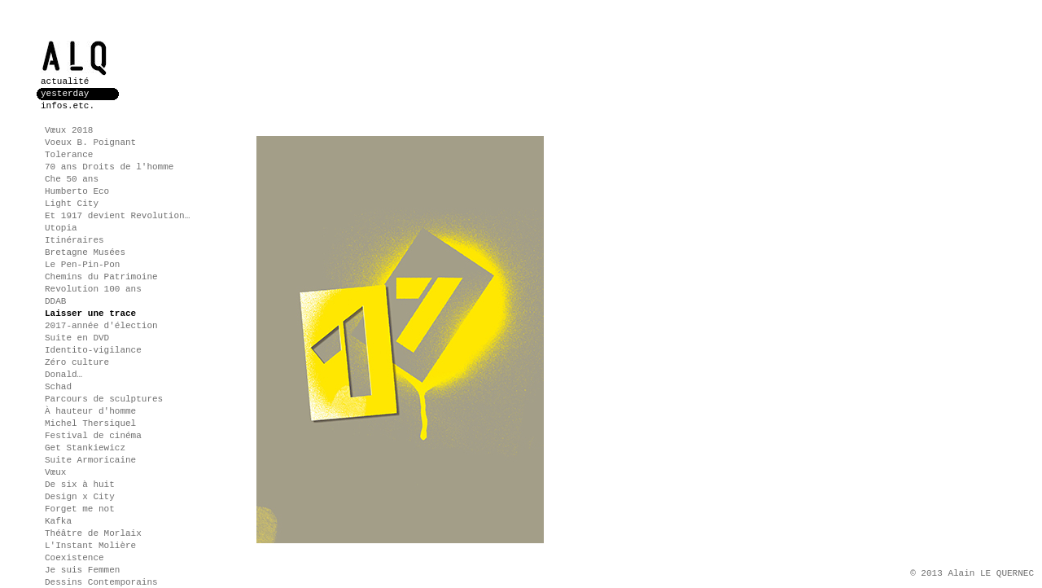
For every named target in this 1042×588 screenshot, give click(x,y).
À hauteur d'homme (90, 411)
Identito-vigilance (93, 350)
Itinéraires (74, 240)
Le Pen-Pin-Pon (82, 265)
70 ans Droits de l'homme (109, 167)
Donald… (63, 375)
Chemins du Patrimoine (101, 277)
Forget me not (80, 509)
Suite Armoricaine (90, 460)
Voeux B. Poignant (90, 142)
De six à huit (80, 484)
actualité (65, 81)
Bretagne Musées (85, 252)
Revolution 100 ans (93, 289)
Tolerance (69, 155)
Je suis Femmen (82, 570)
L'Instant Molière (90, 546)
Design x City (80, 497)
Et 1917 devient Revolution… (117, 216)
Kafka (58, 521)
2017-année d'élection (101, 326)
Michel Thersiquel (90, 423)
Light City (72, 203)
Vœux (55, 472)
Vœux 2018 (69, 130)
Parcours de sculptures (104, 399)
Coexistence (74, 558)
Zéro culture (77, 362)
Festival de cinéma (93, 436)
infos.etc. (67, 106)
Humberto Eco (77, 191)
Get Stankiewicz (85, 448)
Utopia (61, 228)
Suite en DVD (77, 338)
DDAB (55, 301)
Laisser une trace (90, 313)
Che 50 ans (72, 179)
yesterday (65, 94)
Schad (58, 387)
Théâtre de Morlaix (93, 533)
